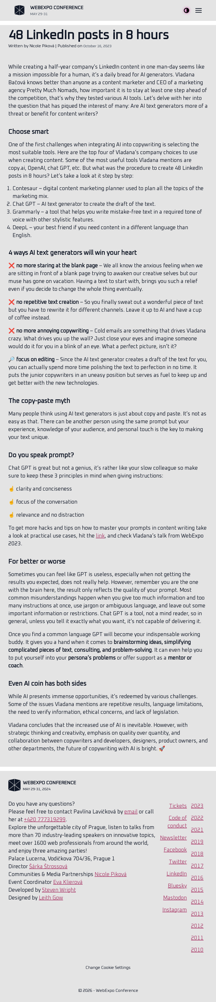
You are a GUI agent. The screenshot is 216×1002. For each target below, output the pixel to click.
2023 (197, 806)
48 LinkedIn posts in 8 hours (88, 35)
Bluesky (177, 886)
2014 (197, 902)
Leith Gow (51, 898)
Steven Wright (59, 890)
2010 (197, 950)
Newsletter (173, 838)
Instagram (174, 910)
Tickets (178, 806)
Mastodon (175, 898)
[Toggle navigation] (198, 10)
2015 (197, 890)
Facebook (175, 850)
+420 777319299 (45, 819)
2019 (197, 842)
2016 (197, 878)
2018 (197, 854)
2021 (197, 830)
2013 (197, 914)
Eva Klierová (68, 882)
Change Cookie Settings (108, 967)
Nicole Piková (41, 46)
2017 (197, 866)
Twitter (178, 862)
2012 (197, 926)
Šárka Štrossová (48, 866)
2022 (197, 818)
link (100, 536)
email (131, 811)
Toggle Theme (186, 10)
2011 (197, 938)
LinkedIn (176, 874)
